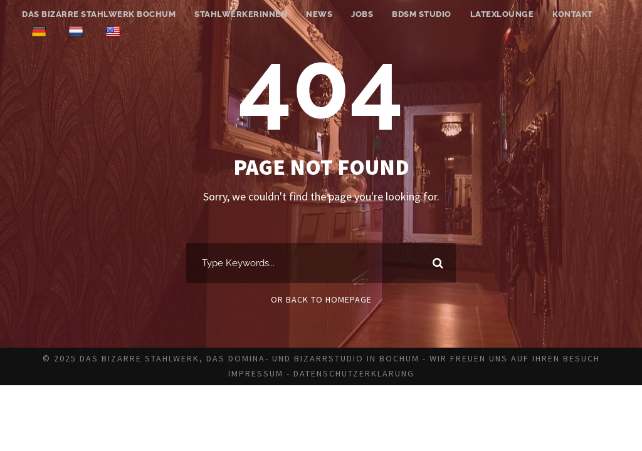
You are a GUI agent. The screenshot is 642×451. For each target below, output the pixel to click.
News (319, 14)
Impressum (255, 373)
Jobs (362, 14)
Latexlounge (502, 14)
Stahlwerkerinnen (240, 14)
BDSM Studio (421, 14)
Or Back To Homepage (321, 299)
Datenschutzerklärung (353, 373)
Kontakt (572, 14)
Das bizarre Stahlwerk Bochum (99, 14)
